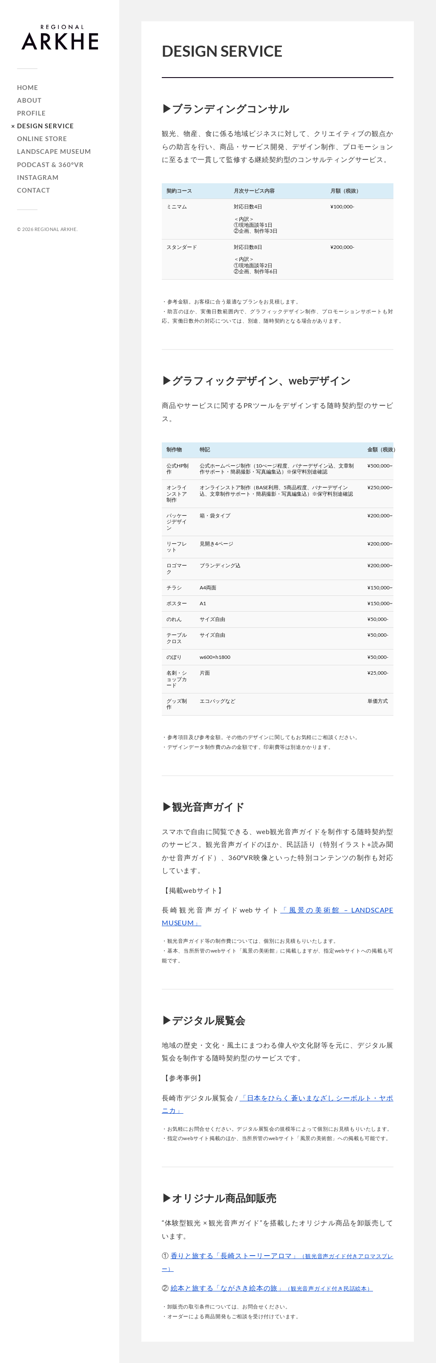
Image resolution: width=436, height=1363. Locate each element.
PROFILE (31, 113)
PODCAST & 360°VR (50, 164)
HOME (27, 87)
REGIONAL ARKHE (55, 229)
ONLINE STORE (42, 138)
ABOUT (29, 100)
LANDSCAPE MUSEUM (54, 151)
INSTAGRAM (38, 177)
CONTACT (33, 190)
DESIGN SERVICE (45, 126)
